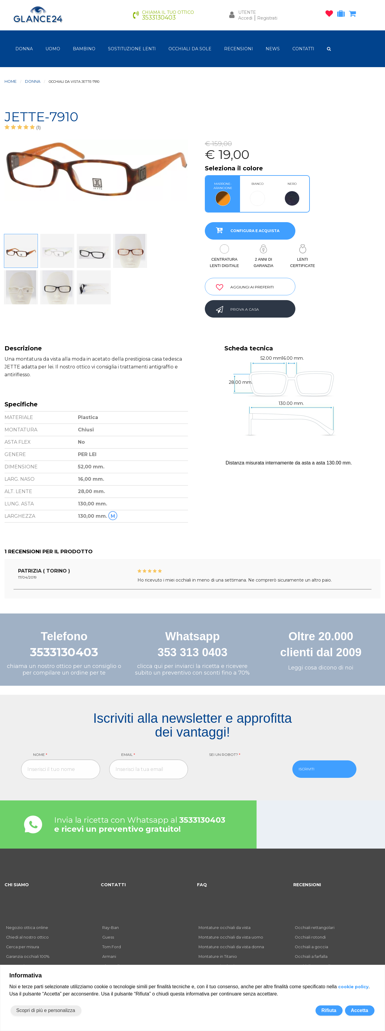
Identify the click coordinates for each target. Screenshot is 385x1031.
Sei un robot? (224, 754)
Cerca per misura (22, 947)
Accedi (245, 18)
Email (128, 754)
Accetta (359, 1010)
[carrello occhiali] (354, 14)
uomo (52, 48)
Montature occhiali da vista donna (231, 947)
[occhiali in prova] (342, 14)
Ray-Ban (110, 927)
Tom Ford (111, 947)
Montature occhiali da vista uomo (231, 937)
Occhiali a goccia (311, 947)
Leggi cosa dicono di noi (320, 667)
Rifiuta (328, 1010)
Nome (40, 754)
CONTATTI (303, 48)
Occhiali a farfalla (311, 956)
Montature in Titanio (218, 956)
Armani (109, 956)
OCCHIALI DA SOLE (189, 48)
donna (24, 48)
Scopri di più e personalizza (45, 1010)
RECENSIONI (238, 48)
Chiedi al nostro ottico (27, 937)
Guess (108, 937)
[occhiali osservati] (330, 14)
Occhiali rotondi (310, 937)
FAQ (202, 884)
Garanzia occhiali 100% (27, 956)
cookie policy (353, 986)
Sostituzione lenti (132, 48)
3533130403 (64, 652)
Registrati (267, 18)
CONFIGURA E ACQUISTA (245, 230)
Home (11, 81)
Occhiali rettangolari (314, 927)
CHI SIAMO (17, 884)
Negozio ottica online (27, 927)
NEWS (273, 48)
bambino (84, 48)
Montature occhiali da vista (225, 927)
